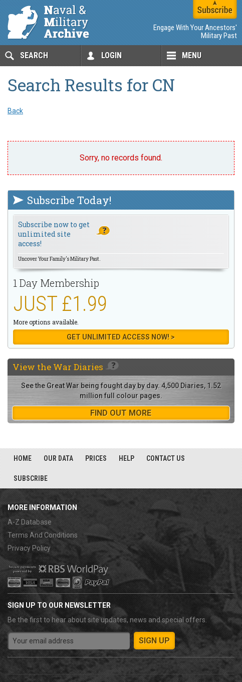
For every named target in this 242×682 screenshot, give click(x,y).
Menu (191, 55)
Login (111, 55)
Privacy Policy (29, 548)
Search (34, 55)
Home (23, 458)
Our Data (58, 458)
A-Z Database (30, 522)
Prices (96, 458)
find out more (120, 413)
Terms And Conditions (43, 535)
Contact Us (165, 458)
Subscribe (31, 478)
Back (15, 111)
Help (126, 458)
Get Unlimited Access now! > (121, 337)
